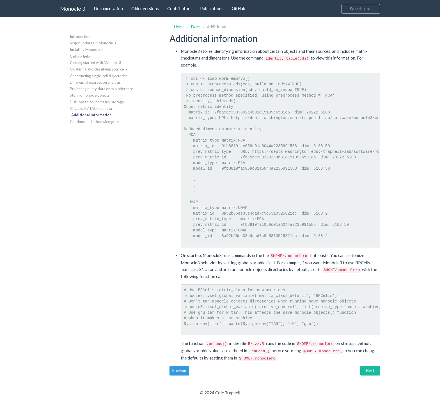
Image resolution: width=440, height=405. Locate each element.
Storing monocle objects (89, 95)
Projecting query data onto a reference (101, 89)
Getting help (80, 56)
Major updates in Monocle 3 (93, 43)
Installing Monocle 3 (86, 49)
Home (179, 26)
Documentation (108, 8)
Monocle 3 (72, 8)
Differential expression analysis (95, 82)
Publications (211, 8)
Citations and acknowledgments (96, 121)
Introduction (80, 36)
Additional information (91, 115)
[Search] (361, 9)
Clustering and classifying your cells (98, 69)
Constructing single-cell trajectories (98, 76)
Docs (196, 26)
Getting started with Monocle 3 (95, 62)
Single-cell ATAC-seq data (91, 108)
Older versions (145, 8)
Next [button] (370, 370)
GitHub (238, 8)
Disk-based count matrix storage (97, 102)
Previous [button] (179, 370)
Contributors (179, 8)
